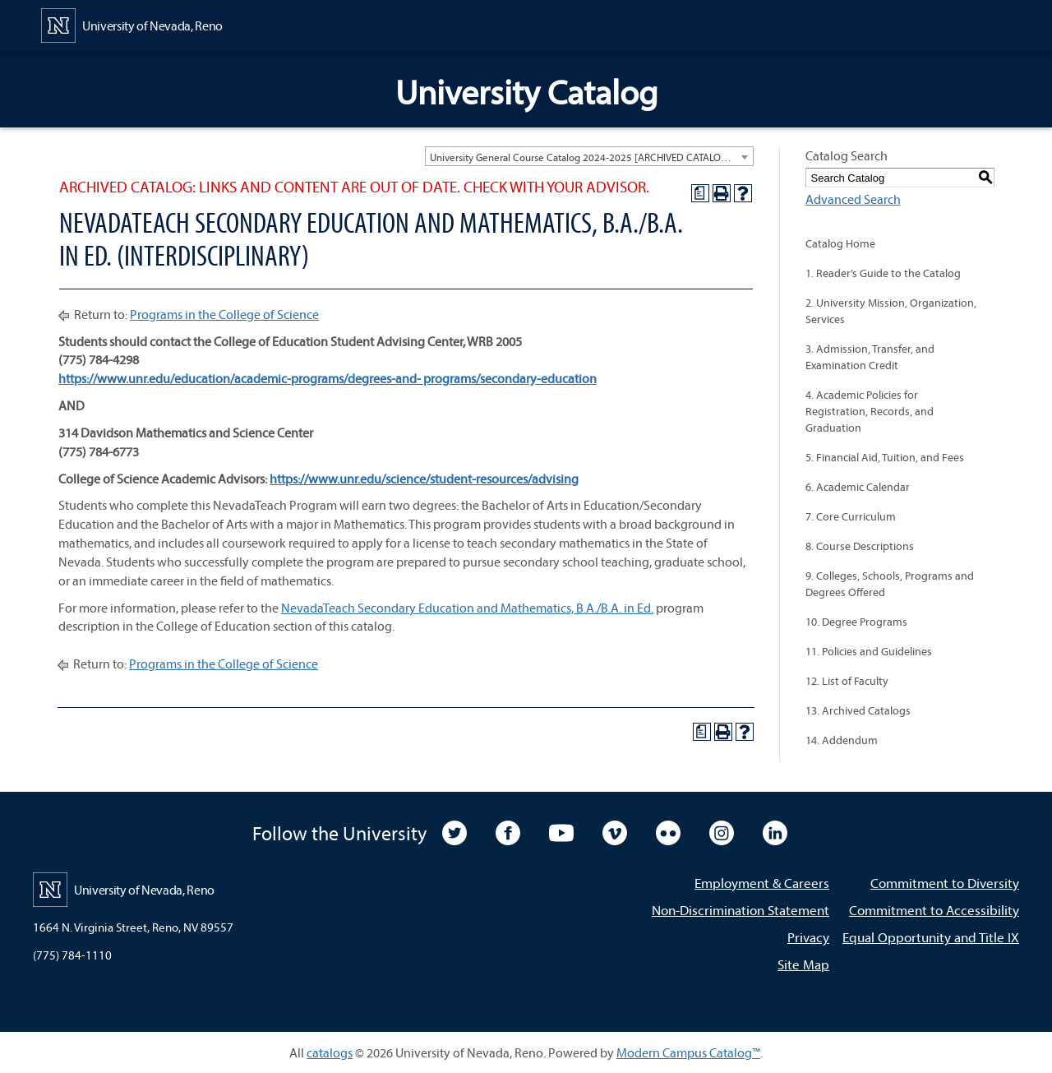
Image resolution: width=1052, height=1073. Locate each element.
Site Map (803, 964)
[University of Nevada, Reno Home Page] (132, 24)
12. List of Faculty (846, 680)
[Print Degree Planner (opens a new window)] (700, 193)
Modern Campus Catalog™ (688, 1052)
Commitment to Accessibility (934, 909)
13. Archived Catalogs (858, 710)
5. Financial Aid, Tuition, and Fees (884, 457)
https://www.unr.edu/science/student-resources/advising (424, 478)
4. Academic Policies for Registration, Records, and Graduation (869, 411)
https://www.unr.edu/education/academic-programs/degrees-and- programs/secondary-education (327, 378)
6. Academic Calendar (857, 486)
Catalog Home (840, 243)
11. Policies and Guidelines (868, 651)
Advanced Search (853, 199)
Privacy (808, 937)
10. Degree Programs (856, 621)
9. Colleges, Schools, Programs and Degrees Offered (889, 583)
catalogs (330, 1052)
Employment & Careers (761, 882)
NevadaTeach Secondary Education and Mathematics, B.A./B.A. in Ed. (467, 607)
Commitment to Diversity (944, 882)
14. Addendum (841, 740)
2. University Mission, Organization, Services (890, 310)
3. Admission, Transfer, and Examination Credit (869, 356)
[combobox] (589, 156)
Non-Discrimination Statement (740, 909)
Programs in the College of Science (224, 314)
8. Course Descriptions (859, 546)
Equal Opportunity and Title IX (930, 937)
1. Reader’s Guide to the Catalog (883, 273)
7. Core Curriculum (850, 516)
